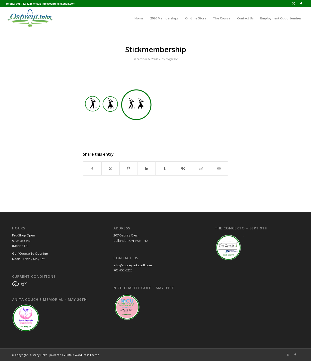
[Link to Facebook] (301, 3)
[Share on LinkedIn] (147, 168)
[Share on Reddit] (201, 168)
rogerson (172, 59)
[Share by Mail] (219, 168)
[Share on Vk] (183, 168)
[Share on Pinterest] (129, 168)
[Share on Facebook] (92, 168)
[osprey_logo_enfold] (30, 18)
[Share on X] (111, 168)
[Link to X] (293, 3)
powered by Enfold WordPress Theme (74, 355)
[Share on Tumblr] (165, 168)
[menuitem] (139, 18)
